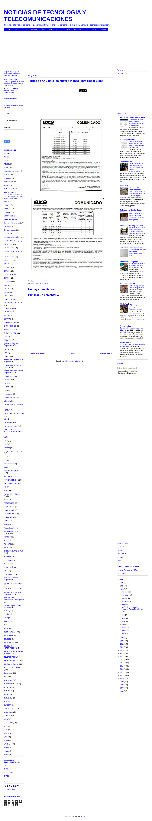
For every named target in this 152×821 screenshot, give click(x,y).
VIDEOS (7, 716)
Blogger (83, 816)
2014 (122, 666)
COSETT (7, 260)
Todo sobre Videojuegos (129, 262)
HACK (25, 29)
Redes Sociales (9, 528)
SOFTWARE (8, 574)
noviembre (126, 595)
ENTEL (95, 29)
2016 (122, 660)
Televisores (8, 673)
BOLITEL (7, 205)
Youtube (7, 755)
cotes (6, 285)
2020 (122, 647)
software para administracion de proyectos (14, 599)
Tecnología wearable (128, 284)
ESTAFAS (7, 319)
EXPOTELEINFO (10, 333)
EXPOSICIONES (10, 326)
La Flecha (120, 574)
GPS (5, 353)
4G (5, 157)
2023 (122, 638)
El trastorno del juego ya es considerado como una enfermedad (137, 265)
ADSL (6, 168)
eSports (7, 315)
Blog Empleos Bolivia (128, 140)
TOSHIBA (7, 687)
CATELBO (7, 226)
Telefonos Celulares (11, 664)
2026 (122, 583)
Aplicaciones (8, 182)
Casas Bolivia (125, 186)
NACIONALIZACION (11, 480)
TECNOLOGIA (9, 632)
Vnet (5, 726)
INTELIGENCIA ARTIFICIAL (14, 414)
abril (123, 624)
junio (124, 618)
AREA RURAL (9, 189)
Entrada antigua (106, 354)
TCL (5, 625)
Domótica (7, 292)
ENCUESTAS (9, 308)
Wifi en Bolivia (125, 342)
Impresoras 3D (9, 397)
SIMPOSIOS (8, 560)
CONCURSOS (9, 248)
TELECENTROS (10, 642)
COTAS (67, 29)
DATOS (6, 289)
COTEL (58, 29)
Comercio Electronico (11, 237)
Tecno (6, 628)
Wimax (6, 740)
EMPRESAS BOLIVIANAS (13, 303)
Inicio (73, 354)
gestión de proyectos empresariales (11, 345)
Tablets (6, 621)
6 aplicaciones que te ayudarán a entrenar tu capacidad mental (12, 74)
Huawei (6, 387)
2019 (122, 650)
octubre (125, 598)
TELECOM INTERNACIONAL (10, 647)
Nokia (6, 490)
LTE (5, 460)
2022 (122, 641)
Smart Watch (8, 567)
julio (123, 615)
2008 (122, 685)
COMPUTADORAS (11, 241)
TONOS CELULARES (12, 684)
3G (5, 153)
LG (5, 457)
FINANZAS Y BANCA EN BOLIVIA (132, 117)
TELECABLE (8, 635)
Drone (6, 296)
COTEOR (7, 281)
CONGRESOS (9, 257)
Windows (7, 744)
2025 (122, 586)
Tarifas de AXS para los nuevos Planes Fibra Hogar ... (132, 609)
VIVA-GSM (77, 29)
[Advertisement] (73, 51)
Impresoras (8, 394)
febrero (124, 631)
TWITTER (7, 705)
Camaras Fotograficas (12, 223)
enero (124, 634)
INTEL (6, 410)
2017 (122, 656)
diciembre (125, 592)
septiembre (126, 601)
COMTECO (8, 244)
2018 (122, 653)
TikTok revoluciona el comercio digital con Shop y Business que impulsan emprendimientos (136, 167)
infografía (7, 401)
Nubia (6, 499)
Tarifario (120, 73)
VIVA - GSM (8, 723)
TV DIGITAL (8, 694)
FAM (5, 337)
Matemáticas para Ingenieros (131, 248)
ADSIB (6, 164)
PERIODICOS (9, 503)
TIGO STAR (8, 680)
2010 (122, 678)
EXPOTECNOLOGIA (11, 329)
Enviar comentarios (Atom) (75, 361)
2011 (122, 675)
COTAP (6, 267)
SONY (6, 611)
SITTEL (6, 564)
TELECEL (7, 639)
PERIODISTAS (9, 507)
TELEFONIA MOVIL (11, 660)
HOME (8, 29)
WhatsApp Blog (126, 304)
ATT (50, 29)
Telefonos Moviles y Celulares (131, 226)
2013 (122, 669)
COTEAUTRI (8, 274)
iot (5, 437)
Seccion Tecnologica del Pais (127, 570)
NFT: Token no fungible (12, 483)
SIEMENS (7, 556)
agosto (124, 604)
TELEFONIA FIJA (10, 657)
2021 (122, 644)
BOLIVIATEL (8, 216)
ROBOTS (7, 544)
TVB (5, 701)
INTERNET (34, 29)
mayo (124, 621)
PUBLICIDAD (9, 517)
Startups (7, 618)
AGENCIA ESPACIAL (11, 171)
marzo (124, 627)
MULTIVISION (9, 476)
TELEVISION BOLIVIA (12, 668)
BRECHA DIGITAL (10, 219)
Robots (16, 29)
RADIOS (7, 521)
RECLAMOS (8, 524)
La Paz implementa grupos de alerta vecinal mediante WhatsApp (137, 308)
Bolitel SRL (8, 209)
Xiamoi (6, 751)
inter (5, 419)
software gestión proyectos (13, 583)
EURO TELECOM (10, 322)
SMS (5, 571)
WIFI (5, 737)
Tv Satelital (8, 698)
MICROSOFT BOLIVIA (12, 471)
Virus (6, 719)
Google (6, 349)
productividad (9, 510)
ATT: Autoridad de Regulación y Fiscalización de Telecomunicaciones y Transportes (13, 195)
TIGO (86, 29)
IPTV (6, 441)
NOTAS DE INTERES (12, 494)
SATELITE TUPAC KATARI (13, 551)
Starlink (6, 614)
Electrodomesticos (10, 299)
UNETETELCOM (10, 708)
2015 (122, 663)
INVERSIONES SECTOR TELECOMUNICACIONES (13, 431)
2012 (122, 672)
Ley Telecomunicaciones (13, 451)
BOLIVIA (7, 212)
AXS (43, 29)
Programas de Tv (10, 514)
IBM (5, 390)
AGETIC (7, 175)
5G (5, 160)
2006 (122, 691)
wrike (6, 747)
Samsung (7, 547)
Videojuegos (8, 712)
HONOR (103, 29)
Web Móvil (8, 733)
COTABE (7, 264)
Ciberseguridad (9, 230)
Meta (6, 467)
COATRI (7, 234)
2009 (122, 682)
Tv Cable (7, 691)
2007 (122, 688)
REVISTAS (8, 537)
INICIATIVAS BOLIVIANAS (13, 404)
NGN (6, 487)
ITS (5, 444)
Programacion (125, 326)
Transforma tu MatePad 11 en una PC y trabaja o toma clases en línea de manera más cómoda (14, 82)
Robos (6, 540)
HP (5, 383)
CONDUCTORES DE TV (13, 251)
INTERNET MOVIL (10, 426)
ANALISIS (7, 178)
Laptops (7, 448)
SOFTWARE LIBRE (11, 589)
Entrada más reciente (37, 354)
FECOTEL (8, 340)
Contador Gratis (9, 789)
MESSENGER (9, 464)
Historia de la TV (10, 376)
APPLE (6, 185)
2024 (122, 589)
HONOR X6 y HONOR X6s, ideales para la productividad (14, 90)
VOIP (6, 730)
